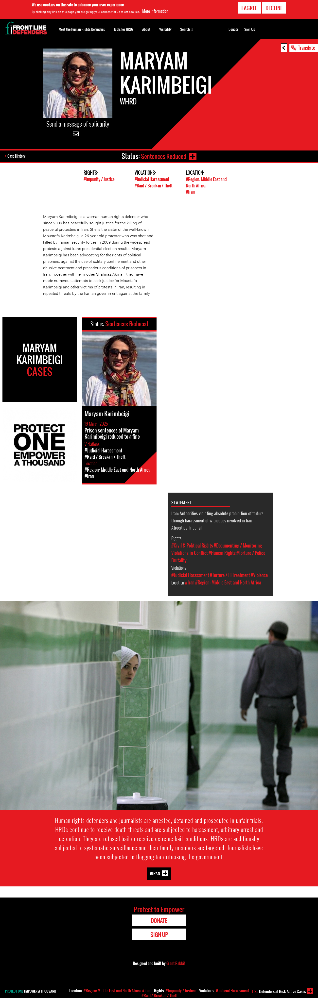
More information (155, 11)
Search (186, 29)
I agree (249, 8)
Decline (274, 8)
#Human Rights (222, 552)
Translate (306, 47)
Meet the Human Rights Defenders (82, 29)
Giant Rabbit (175, 963)
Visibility (165, 29)
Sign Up (249, 29)
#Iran (190, 191)
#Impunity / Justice (99, 179)
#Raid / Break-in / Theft (154, 185)
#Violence (259, 574)
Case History (17, 156)
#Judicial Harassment (152, 179)
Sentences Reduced (163, 156)
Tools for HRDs (123, 29)
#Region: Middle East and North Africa (228, 582)
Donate (233, 29)
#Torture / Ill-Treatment (230, 574)
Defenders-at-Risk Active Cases (279, 991)
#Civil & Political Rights (192, 545)
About (146, 29)
